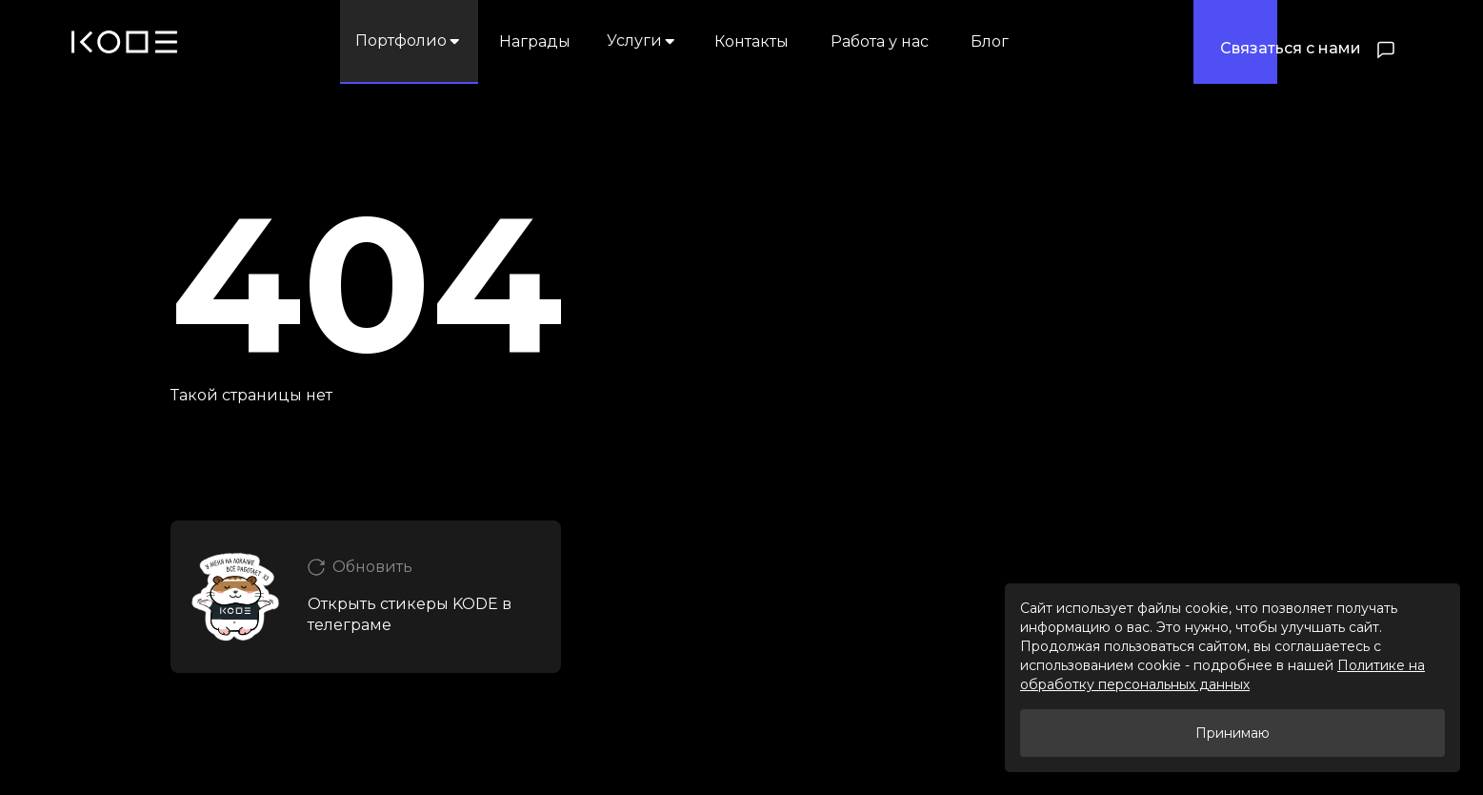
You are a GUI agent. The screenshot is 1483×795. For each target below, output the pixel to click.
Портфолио (409, 40)
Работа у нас (880, 41)
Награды (535, 41)
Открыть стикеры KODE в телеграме (409, 614)
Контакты (751, 41)
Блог (990, 41)
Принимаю (1232, 733)
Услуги (642, 40)
